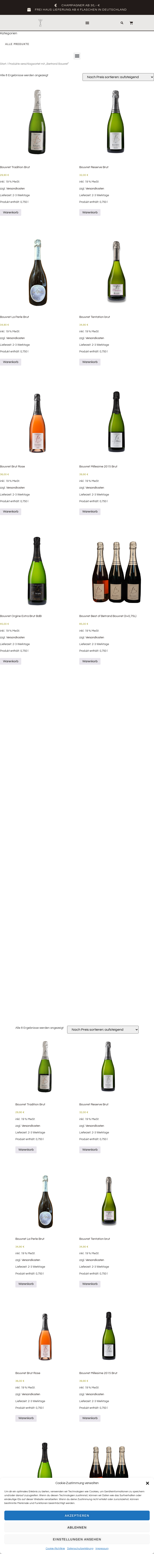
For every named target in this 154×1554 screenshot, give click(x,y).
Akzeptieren (77, 1516)
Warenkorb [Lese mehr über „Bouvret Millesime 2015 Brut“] (89, 511)
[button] (147, 1483)
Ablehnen (77, 1527)
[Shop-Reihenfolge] (118, 77)
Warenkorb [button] (10, 212)
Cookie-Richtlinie (55, 1548)
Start (3, 63)
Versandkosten (15, 188)
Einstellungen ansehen (77, 1539)
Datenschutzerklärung (80, 1548)
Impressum (102, 1548)
